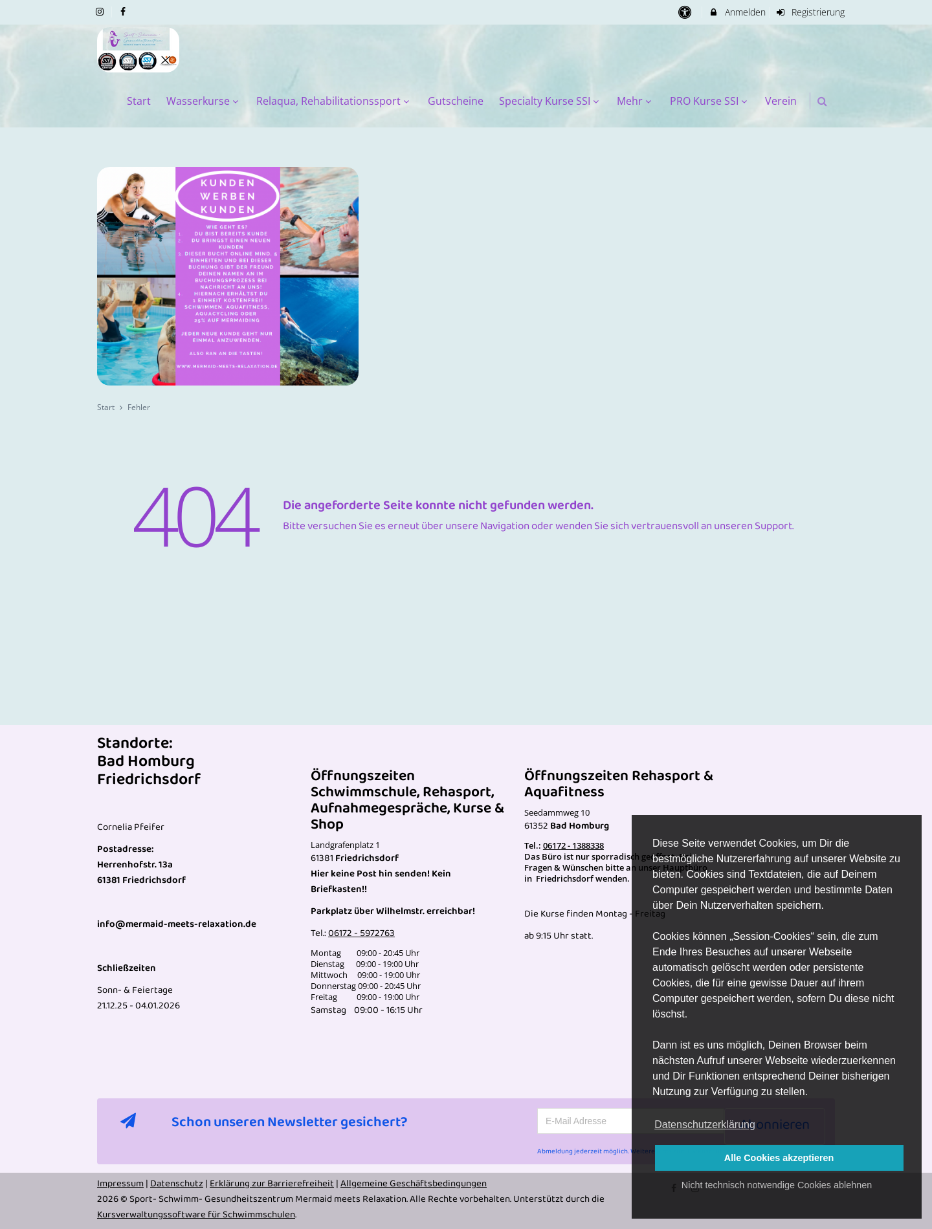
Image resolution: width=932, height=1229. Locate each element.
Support (773, 526)
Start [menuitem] (139, 101)
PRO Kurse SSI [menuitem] (710, 101)
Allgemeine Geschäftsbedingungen (413, 1183)
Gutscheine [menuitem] (455, 101)
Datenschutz (176, 1183)
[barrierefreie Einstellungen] (685, 12)
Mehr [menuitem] (635, 101)
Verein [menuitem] (781, 101)
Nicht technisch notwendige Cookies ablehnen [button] (777, 1185)
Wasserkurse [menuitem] (203, 101)
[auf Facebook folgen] (125, 11)
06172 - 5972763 (361, 933)
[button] (822, 101)
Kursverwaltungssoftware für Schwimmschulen (196, 1215)
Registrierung (810, 12)
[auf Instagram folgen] (101, 11)
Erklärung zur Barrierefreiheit (272, 1183)
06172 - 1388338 (573, 845)
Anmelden (737, 12)
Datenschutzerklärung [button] (704, 1124)
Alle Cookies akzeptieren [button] (779, 1158)
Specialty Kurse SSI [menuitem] (550, 101)
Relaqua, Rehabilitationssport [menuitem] (334, 101)
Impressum (120, 1183)
